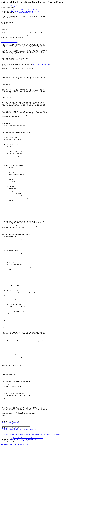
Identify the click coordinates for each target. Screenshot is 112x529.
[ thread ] (21, 12)
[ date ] (16, 12)
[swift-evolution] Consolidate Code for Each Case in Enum (28, 10)
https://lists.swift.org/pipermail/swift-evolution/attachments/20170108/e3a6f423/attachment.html (33, 517)
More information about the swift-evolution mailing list (14, 527)
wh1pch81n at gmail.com (13, 5)
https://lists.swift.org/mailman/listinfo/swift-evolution (19, 505)
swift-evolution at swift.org (9, 47)
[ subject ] (25, 12)
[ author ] (31, 12)
